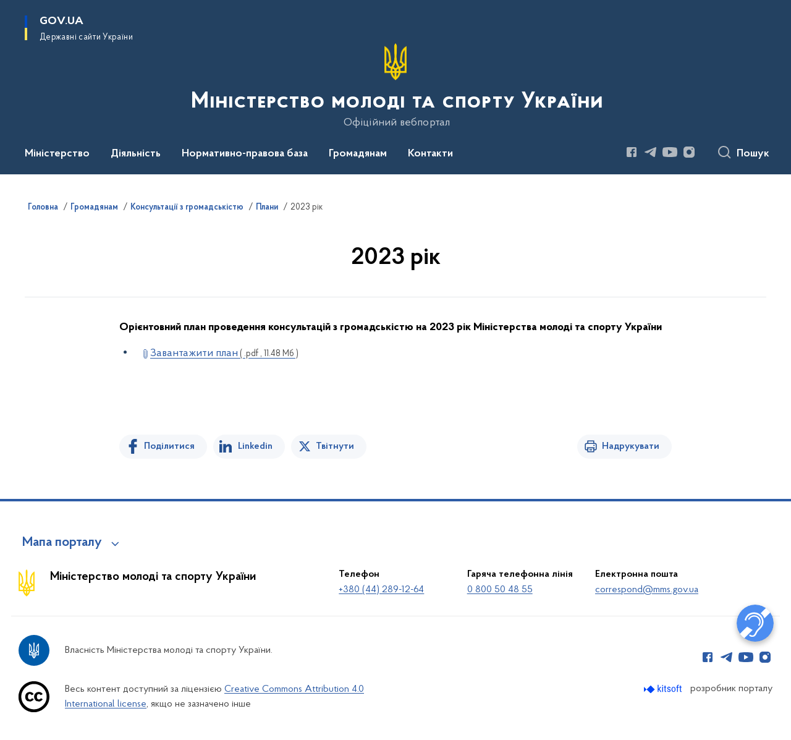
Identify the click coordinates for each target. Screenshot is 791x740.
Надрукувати (630, 446)
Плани (267, 207)
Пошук (753, 153)
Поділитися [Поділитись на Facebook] (169, 446)
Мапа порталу (62, 543)
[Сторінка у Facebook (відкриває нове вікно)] (631, 152)
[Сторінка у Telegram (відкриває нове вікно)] (650, 152)
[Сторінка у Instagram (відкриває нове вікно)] (689, 152)
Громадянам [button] (358, 153)
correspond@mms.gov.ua (646, 590)
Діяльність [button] (136, 153)
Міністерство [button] (57, 153)
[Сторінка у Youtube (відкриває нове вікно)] (669, 152)
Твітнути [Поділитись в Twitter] (335, 446)
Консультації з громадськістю (186, 207)
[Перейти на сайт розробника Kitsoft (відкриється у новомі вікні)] (664, 689)
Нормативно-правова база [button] (245, 153)
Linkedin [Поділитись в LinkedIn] (255, 446)
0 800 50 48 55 (500, 590)
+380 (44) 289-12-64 (381, 590)
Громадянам (94, 207)
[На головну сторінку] (396, 86)
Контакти (430, 153)
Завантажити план (224, 353)
